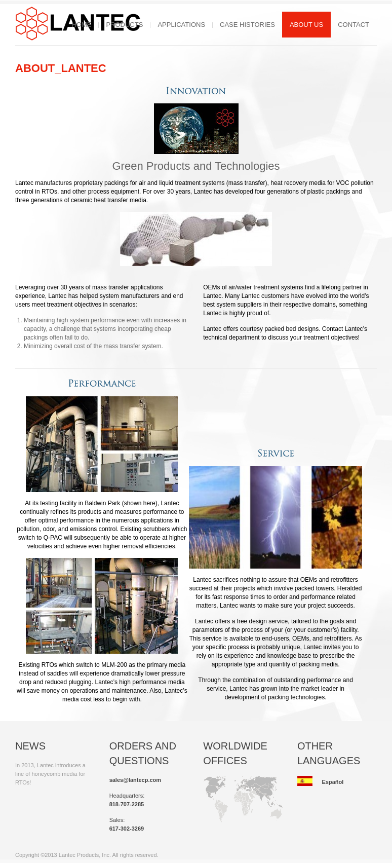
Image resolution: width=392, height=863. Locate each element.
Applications (181, 24)
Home (81, 24)
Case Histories (247, 24)
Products (124, 24)
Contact (353, 24)
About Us (306, 24)
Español (332, 782)
